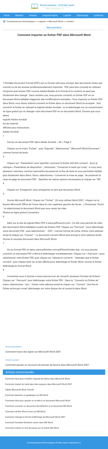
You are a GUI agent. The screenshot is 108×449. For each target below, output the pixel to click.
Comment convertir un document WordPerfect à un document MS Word (38, 406)
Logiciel (67, 15)
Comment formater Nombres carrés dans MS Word (29, 422)
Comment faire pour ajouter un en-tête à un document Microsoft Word (38, 400)
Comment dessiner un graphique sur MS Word (27, 395)
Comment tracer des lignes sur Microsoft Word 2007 (33, 351)
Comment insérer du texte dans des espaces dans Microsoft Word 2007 (39, 384)
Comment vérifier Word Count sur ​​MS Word (25, 411)
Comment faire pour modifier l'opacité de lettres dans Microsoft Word (37, 378)
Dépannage (82, 15)
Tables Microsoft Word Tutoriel (19, 389)
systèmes (98, 15)
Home (7, 15)
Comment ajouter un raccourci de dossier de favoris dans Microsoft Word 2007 (47, 364)
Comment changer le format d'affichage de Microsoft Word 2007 (35, 417)
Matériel (19, 15)
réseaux (33, 15)
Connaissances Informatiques (21, 21)
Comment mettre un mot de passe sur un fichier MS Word (32, 428)
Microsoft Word (56, 21)
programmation (50, 15)
